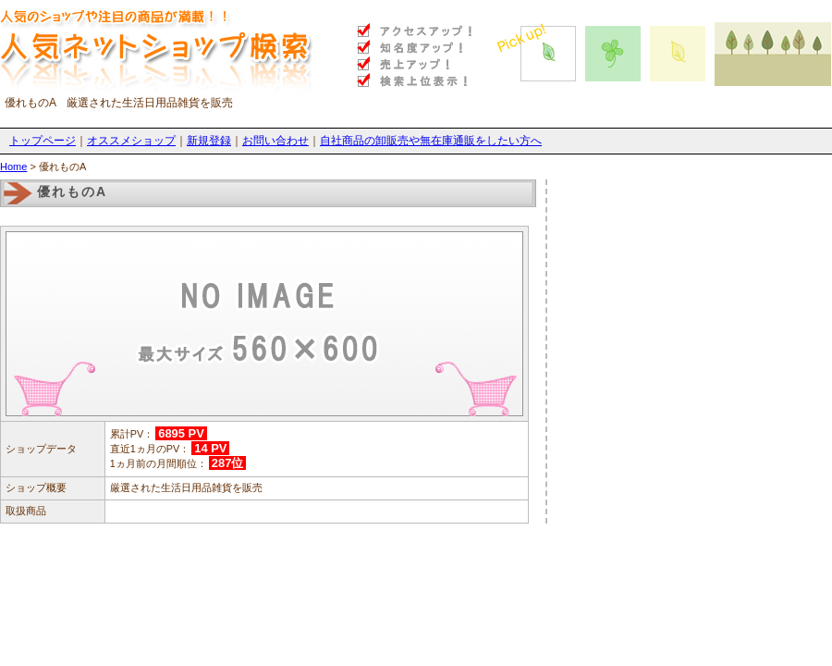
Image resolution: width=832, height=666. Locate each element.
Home (13, 166)
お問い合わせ (275, 140)
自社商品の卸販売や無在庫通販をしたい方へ (431, 140)
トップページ (42, 140)
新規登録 (209, 140)
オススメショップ (131, 140)
